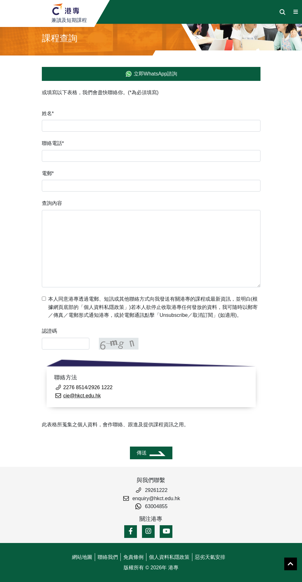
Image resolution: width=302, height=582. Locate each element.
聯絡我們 (108, 557)
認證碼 (49, 331)
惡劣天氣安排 (210, 557)
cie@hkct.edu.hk (82, 395)
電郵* (48, 173)
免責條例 (133, 557)
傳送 (142, 452)
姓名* (48, 113)
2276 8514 (75, 387)
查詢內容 (52, 203)
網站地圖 (82, 557)
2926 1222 (101, 387)
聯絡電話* (53, 143)
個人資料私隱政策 (169, 557)
